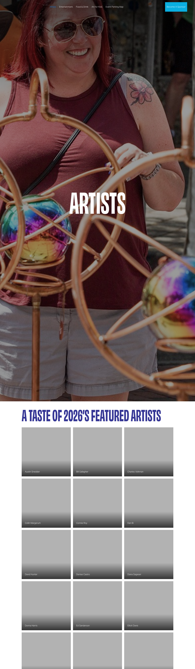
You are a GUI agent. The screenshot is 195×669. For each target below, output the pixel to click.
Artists (53, 6)
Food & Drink (82, 6)
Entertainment (66, 6)
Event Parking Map (114, 6)
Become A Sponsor (176, 6)
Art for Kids (97, 6)
